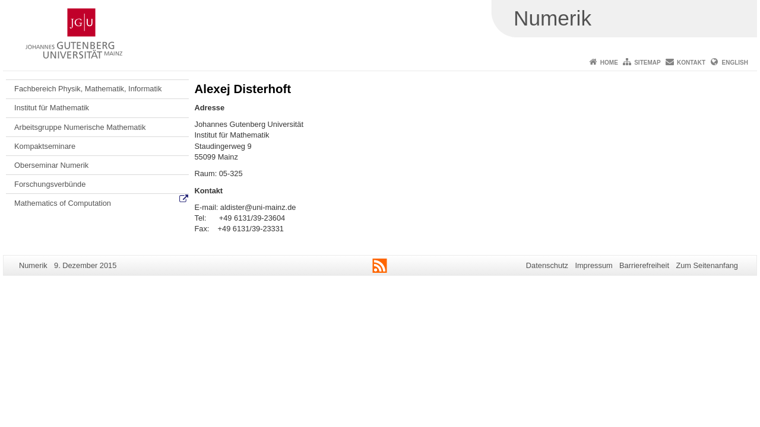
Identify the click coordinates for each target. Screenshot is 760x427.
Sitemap (647, 62)
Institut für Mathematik (51, 107)
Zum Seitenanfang (707, 265)
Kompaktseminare (44, 146)
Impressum (593, 265)
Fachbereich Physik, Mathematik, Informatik (88, 88)
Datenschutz (547, 265)
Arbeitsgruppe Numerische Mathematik (79, 127)
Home (609, 62)
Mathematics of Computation (62, 203)
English (735, 62)
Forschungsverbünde (50, 184)
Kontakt (691, 62)
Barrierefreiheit (644, 265)
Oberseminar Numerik (51, 165)
